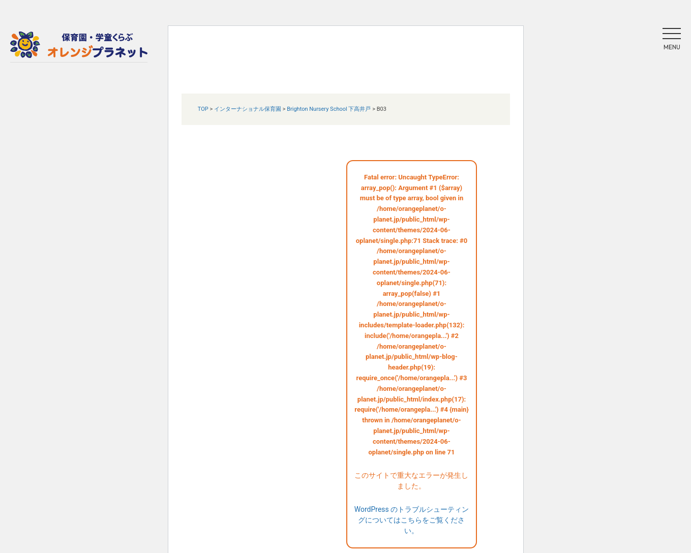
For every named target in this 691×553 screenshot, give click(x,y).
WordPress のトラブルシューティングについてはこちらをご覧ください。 (411, 520)
